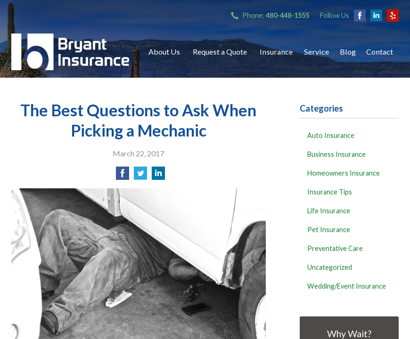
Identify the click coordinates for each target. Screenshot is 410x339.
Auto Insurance (330, 135)
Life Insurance (328, 211)
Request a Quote (220, 51)
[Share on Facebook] (122, 175)
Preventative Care (335, 248)
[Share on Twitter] (140, 175)
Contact (379, 51)
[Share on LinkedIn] (158, 175)
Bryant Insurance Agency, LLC (70, 51)
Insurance (276, 51)
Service (316, 51)
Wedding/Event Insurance (346, 286)
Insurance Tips (329, 192)
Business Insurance (336, 154)
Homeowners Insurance (343, 173)
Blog (348, 51)
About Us (164, 51)
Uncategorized (329, 267)
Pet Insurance (328, 230)
